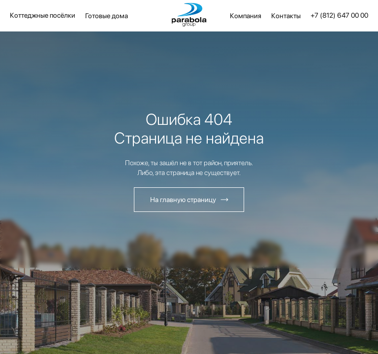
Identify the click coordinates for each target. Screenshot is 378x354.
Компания (245, 16)
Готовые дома (106, 16)
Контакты (286, 16)
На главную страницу (183, 200)
